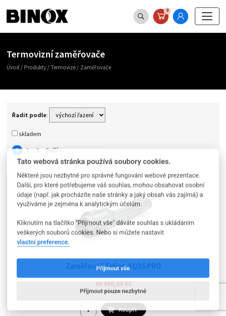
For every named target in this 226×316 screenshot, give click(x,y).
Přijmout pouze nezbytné (113, 298)
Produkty (35, 67)
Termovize (63, 67)
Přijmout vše (113, 276)
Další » (54, 150)
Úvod (13, 67)
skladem (26, 134)
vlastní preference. (43, 250)
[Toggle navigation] (207, 16)
